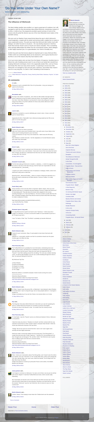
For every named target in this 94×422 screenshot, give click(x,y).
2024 (66, 90)
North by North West (37, 74)
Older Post (55, 407)
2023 (66, 92)
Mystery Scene (67, 322)
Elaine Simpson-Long (68, 270)
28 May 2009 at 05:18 (18, 347)
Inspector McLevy (70, 150)
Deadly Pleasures (70, 205)
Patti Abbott (66, 331)
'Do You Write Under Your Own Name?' (32, 8)
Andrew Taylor (66, 241)
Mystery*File (66, 325)
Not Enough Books (68, 329)
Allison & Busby (67, 239)
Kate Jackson (66, 295)
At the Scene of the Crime (69, 243)
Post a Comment (14, 400)
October (68, 131)
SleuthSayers (66, 360)
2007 (66, 232)
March (68, 222)
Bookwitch (65, 249)
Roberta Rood (66, 350)
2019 (66, 102)
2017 (66, 106)
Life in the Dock (70, 147)
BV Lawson (66, 251)
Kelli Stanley (66, 297)
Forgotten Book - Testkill (72, 185)
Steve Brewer (66, 362)
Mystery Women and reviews (73, 198)
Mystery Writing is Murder (18, 223)
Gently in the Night (70, 194)
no (13, 83)
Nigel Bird (65, 327)
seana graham (16, 370)
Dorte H (14, 147)
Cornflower (66, 259)
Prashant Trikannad (68, 339)
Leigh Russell (66, 301)
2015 (66, 111)
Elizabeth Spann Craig (18, 209)
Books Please (66, 247)
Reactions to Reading (68, 346)
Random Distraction (68, 343)
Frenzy (29, 74)
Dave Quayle (66, 264)
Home (34, 407)
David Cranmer (67, 266)
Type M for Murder (67, 371)
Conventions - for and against (73, 163)
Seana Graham (67, 354)
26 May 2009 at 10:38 (18, 156)
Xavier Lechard (67, 373)
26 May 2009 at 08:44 (18, 89)
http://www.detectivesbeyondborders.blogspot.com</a (26, 345)
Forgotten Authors (70, 174)
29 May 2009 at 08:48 (18, 396)
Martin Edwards (16, 127)
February (68, 225)
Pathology (68, 203)
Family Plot (24, 74)
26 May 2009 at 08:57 (18, 105)
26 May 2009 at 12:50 (18, 181)
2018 (66, 104)
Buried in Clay (69, 189)
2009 (66, 125)
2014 (66, 113)
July (67, 138)
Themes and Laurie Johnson (73, 152)
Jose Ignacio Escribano (69, 291)
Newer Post (12, 407)
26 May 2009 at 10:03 (18, 141)
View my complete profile (69, 73)
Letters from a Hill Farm (69, 308)
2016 (66, 109)
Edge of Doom (69, 168)
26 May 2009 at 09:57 (18, 122)
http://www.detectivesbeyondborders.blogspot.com (25, 279)
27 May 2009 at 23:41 (18, 296)
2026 (66, 86)
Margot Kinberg (67, 312)
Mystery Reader (67, 320)
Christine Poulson (67, 253)
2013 (66, 116)
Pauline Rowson (67, 335)
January (68, 227)
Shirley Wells (66, 358)
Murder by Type (67, 316)
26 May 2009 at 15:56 (18, 204)
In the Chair (69, 161)
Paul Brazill (66, 333)
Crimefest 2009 (70, 196)
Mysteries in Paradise (68, 318)
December (69, 127)
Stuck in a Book (67, 367)
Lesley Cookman (67, 306)
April (67, 220)
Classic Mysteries (67, 255)
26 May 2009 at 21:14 (18, 240)
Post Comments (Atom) (21, 410)
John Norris (66, 289)
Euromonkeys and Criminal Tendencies (73, 171)
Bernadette (15, 94)
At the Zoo (68, 212)
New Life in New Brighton (72, 145)
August (68, 136)
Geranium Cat (66, 280)
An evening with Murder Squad (74, 192)
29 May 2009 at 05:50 (18, 387)
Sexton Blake (66, 356)
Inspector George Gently (72, 210)
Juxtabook (65, 293)
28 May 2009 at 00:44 (18, 309)
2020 (66, 99)
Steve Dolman (66, 364)
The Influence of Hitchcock (73, 156)
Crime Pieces (66, 262)
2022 (66, 95)
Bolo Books (66, 245)
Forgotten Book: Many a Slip (73, 201)
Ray (13, 301)
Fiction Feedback (67, 276)
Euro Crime (66, 274)
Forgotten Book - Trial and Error (74, 166)
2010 (66, 122)
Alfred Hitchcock (16, 74)
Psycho (51, 74)
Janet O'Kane (66, 287)
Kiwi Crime (66, 299)
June (67, 141)
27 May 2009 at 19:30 (18, 281)
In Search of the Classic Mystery (71, 285)
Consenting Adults (70, 215)
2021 (66, 97)
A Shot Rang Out (70, 187)
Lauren (14, 111)
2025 (66, 88)
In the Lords (69, 208)
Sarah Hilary (15, 186)
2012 (66, 118)
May (67, 143)
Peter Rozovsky (16, 245)
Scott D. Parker (67, 352)
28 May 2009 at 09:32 (18, 365)
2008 (66, 230)
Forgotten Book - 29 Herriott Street (75, 217)
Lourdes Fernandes (68, 310)
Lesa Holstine (66, 304)
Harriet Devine (66, 283)
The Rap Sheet (67, 369)
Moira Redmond (67, 314)
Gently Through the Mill (72, 159)
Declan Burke (66, 268)
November (69, 129)
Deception (68, 154)
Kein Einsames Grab (71, 182)
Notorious (46, 74)
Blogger (56, 417)
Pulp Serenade (67, 341)
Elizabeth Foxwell (17, 161)
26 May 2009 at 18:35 (18, 225)
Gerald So (65, 278)
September (69, 134)
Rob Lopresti (66, 348)
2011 (66, 120)
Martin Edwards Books (69, 79)
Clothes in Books (67, 257)
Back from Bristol (70, 176)
